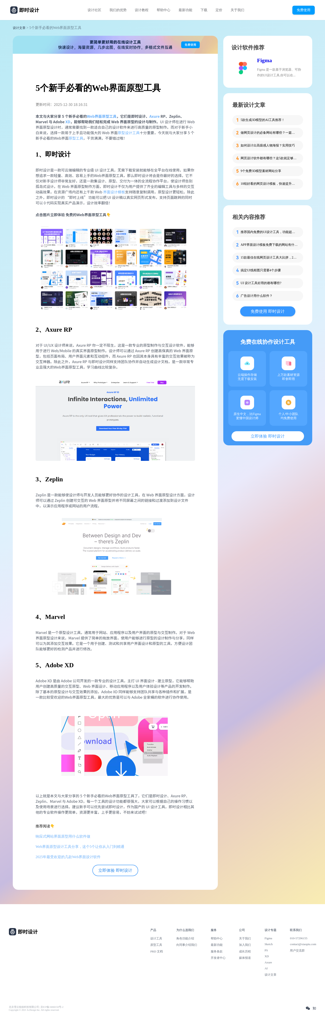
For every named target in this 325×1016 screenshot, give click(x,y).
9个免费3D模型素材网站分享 (261, 171)
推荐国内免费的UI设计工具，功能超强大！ (269, 232)
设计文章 (19, 28)
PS (266, 950)
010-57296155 (298, 938)
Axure (154, 116)
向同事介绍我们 (186, 945)
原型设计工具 (129, 132)
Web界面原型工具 (102, 116)
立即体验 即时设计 (115, 870)
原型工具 (76, 138)
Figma (264, 60)
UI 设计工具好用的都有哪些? (261, 283)
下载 (203, 10)
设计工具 (156, 938)
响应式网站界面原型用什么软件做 (63, 836)
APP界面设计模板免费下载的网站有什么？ (269, 244)
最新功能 (185, 10)
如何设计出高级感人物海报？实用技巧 (268, 145)
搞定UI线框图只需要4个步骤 (261, 270)
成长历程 (245, 951)
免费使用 (303, 10)
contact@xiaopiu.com (303, 944)
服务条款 (217, 951)
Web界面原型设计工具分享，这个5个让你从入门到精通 (80, 847)
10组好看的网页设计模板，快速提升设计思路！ (269, 183)
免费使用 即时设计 (268, 311)
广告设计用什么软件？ (257, 296)
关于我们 (237, 10)
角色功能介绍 (185, 938)
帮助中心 (163, 10)
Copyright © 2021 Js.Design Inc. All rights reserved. (34, 1010)
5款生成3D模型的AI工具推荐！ (263, 120)
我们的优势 (118, 10)
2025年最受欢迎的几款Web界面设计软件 (68, 857)
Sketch (269, 944)
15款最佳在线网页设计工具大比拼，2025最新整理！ (269, 257)
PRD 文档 (156, 951)
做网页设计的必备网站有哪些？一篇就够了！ (269, 132)
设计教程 (141, 10)
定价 (219, 10)
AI (266, 968)
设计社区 (94, 10)
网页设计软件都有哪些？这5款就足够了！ (269, 158)
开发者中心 (218, 958)
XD (67, 121)
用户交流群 (297, 950)
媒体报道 (245, 958)
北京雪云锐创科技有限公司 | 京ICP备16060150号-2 (36, 1007)
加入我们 (245, 945)
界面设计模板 (114, 192)
